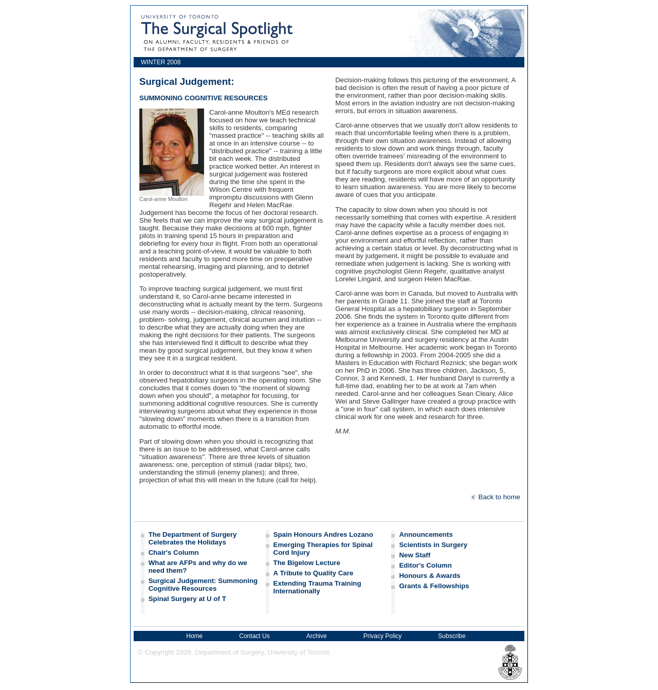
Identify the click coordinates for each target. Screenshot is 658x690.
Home (194, 636)
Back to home (495, 497)
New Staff (414, 555)
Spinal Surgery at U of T (187, 599)
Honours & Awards (429, 575)
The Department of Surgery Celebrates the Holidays (193, 538)
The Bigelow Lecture (306, 563)
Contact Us (254, 636)
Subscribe (451, 636)
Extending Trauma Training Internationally (317, 587)
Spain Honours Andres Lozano (323, 534)
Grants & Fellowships (434, 586)
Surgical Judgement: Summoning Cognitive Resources (203, 584)
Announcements (425, 534)
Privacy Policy (382, 636)
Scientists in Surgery (433, 545)
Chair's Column (174, 552)
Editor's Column (425, 565)
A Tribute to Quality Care (313, 573)
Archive (316, 636)
